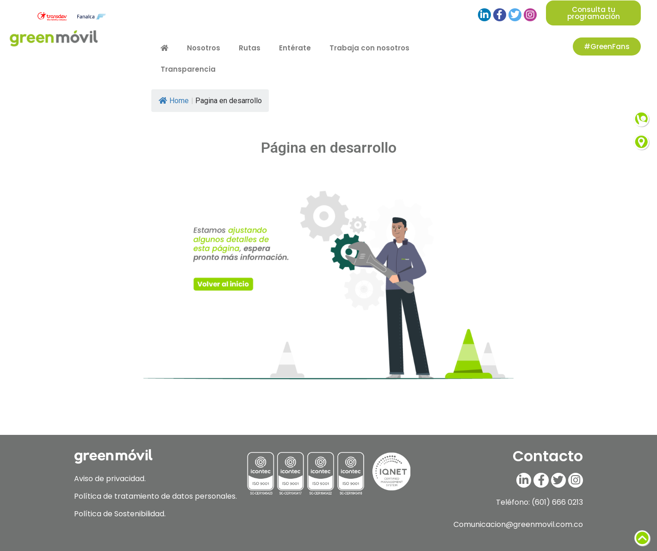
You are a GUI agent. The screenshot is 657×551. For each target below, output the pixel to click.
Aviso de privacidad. (110, 478)
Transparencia (188, 69)
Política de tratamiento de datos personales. (155, 496)
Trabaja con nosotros (369, 48)
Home (174, 100)
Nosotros (203, 48)
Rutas (249, 48)
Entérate (295, 48)
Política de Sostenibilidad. (120, 513)
